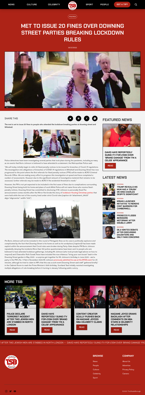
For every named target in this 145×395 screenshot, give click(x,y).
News (95, 361)
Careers (125, 373)
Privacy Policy (128, 369)
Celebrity (97, 373)
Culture (96, 369)
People (96, 365)
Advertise (126, 365)
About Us (126, 361)
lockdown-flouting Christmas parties (78, 192)
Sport (95, 378)
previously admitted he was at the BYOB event (73, 260)
